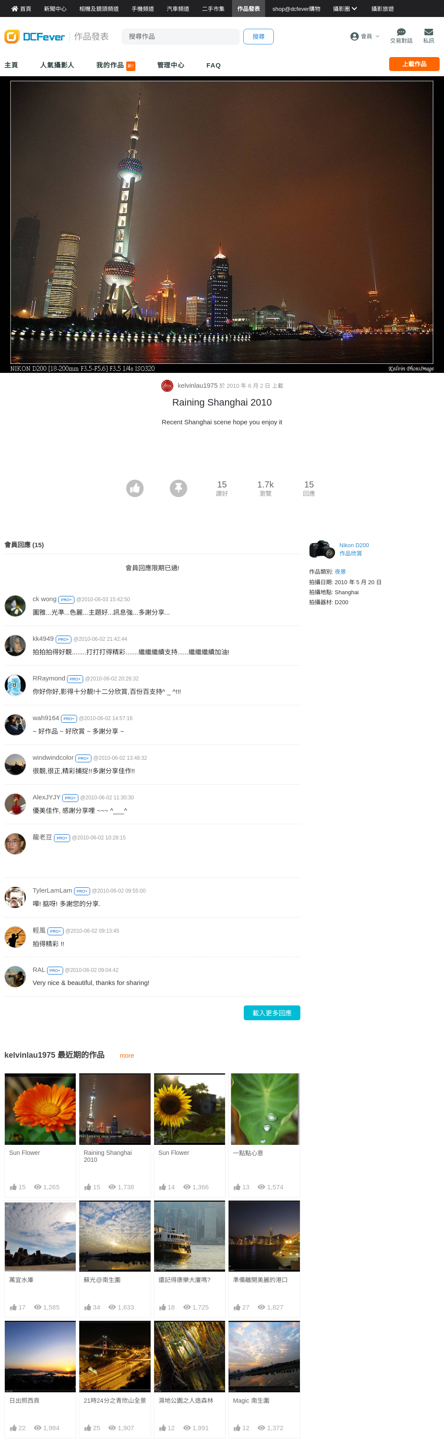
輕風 (39, 930)
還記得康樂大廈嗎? (184, 1279)
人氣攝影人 (57, 65)
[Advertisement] (222, 455)
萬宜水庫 (21, 1279)
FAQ (213, 65)
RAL (39, 969)
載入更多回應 (272, 1013)
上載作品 (414, 64)
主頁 (11, 65)
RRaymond (49, 678)
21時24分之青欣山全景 (115, 1400)
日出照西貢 (24, 1400)
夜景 (340, 572)
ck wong (45, 598)
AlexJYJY (47, 797)
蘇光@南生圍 (102, 1279)
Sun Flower (24, 1152)
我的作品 (115, 66)
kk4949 (43, 638)
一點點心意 (248, 1153)
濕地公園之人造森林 (185, 1336)
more (127, 1055)
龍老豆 (42, 837)
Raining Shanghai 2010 (108, 1156)
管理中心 (171, 65)
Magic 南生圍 (251, 1336)
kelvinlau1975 (190, 385)
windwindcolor (53, 757)
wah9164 (46, 717)
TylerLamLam (52, 890)
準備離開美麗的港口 (260, 1279)
